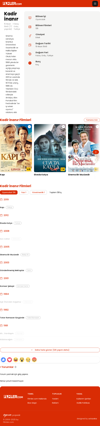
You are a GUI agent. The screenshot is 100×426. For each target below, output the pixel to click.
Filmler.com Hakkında (37, 398)
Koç (37, 64)
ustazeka (92, 418)
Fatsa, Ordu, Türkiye (17, 26)
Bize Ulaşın (32, 403)
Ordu (43, 55)
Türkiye (50, 55)
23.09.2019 (5, 178)
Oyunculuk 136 (8, 192)
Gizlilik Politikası (83, 403)
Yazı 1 (23, 192)
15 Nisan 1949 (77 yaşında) (8, 26)
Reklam (55, 403)
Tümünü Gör (92, 120)
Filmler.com (8, 422)
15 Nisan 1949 (41, 46)
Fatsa (38, 55)
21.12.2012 (38, 178)
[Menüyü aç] (95, 3)
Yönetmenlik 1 (38, 192)
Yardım (55, 398)
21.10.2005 (72, 178)
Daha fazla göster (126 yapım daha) (50, 350)
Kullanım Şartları (84, 398)
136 (37, 28)
